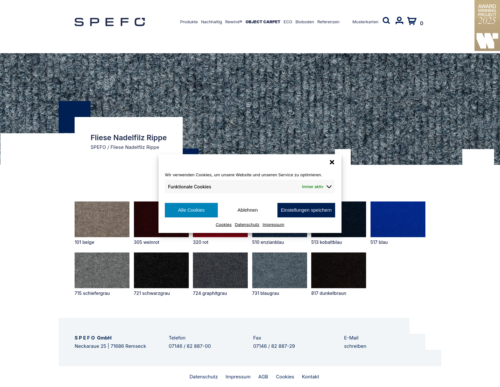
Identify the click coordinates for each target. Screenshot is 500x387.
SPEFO (98, 147)
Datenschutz (247, 224)
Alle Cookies (191, 210)
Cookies (224, 224)
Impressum (273, 224)
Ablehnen (248, 210)
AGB (263, 377)
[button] (332, 162)
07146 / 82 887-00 (190, 346)
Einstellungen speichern (306, 210)
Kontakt (310, 377)
